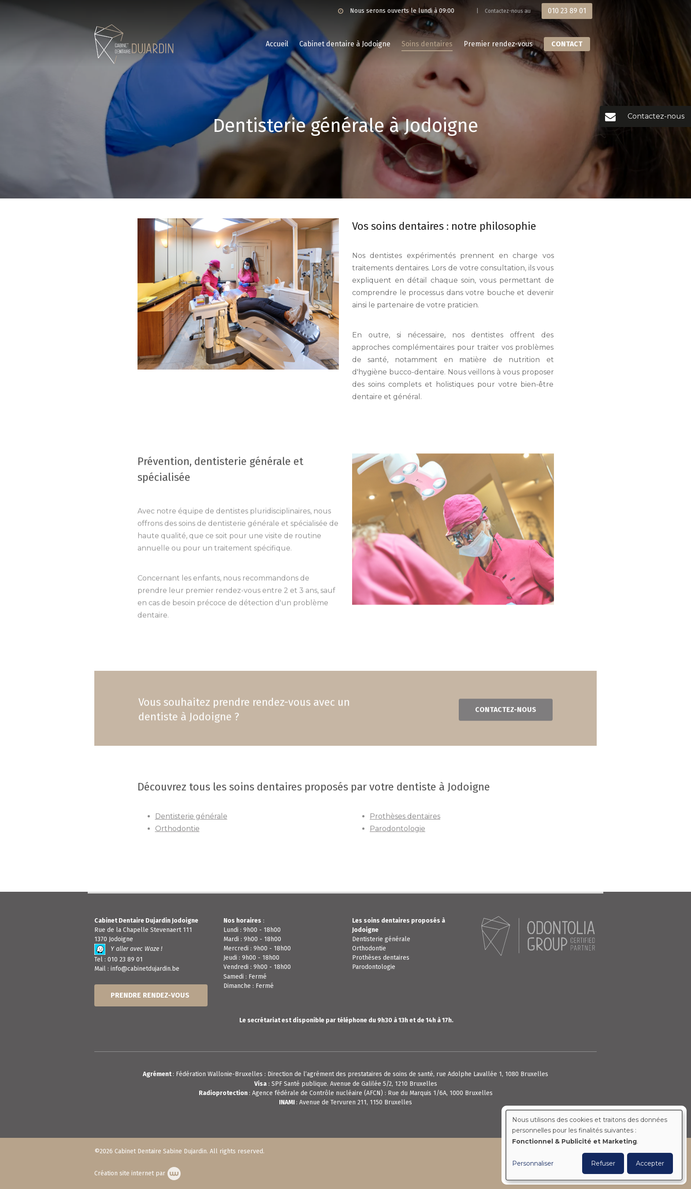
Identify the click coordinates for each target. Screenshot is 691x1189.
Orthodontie (177, 833)
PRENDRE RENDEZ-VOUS (151, 995)
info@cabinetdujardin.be (145, 968)
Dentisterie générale (191, 821)
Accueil (277, 44)
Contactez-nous (505, 714)
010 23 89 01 (125, 959)
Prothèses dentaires (405, 821)
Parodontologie (397, 833)
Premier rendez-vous (498, 44)
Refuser (603, 1163)
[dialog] (594, 1145)
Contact (567, 44)
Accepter (650, 1163)
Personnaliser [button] (533, 1163)
